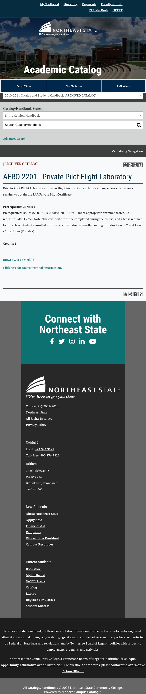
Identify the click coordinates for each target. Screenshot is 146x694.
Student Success (37, 606)
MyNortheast (49, 4)
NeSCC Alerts (35, 581)
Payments (89, 4)
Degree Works (24, 86)
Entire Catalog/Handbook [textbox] (22, 115)
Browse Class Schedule (18, 259)
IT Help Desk (98, 10)
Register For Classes (40, 599)
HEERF (118, 10)
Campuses (33, 532)
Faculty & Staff (112, 4)
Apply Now (34, 520)
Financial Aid (35, 526)
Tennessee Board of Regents (83, 659)
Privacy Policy (36, 425)
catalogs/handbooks (43, 688)
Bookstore (33, 569)
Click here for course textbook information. (32, 268)
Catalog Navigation (130, 151)
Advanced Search (14, 138)
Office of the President (42, 538)
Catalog (31, 587)
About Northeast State (42, 514)
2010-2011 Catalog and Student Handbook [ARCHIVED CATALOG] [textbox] (50, 95)
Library (31, 593)
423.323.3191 (44, 449)
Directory (71, 4)
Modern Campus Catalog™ (81, 692)
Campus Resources (39, 544)
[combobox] (73, 95)
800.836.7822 (49, 455)
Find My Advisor (74, 86)
